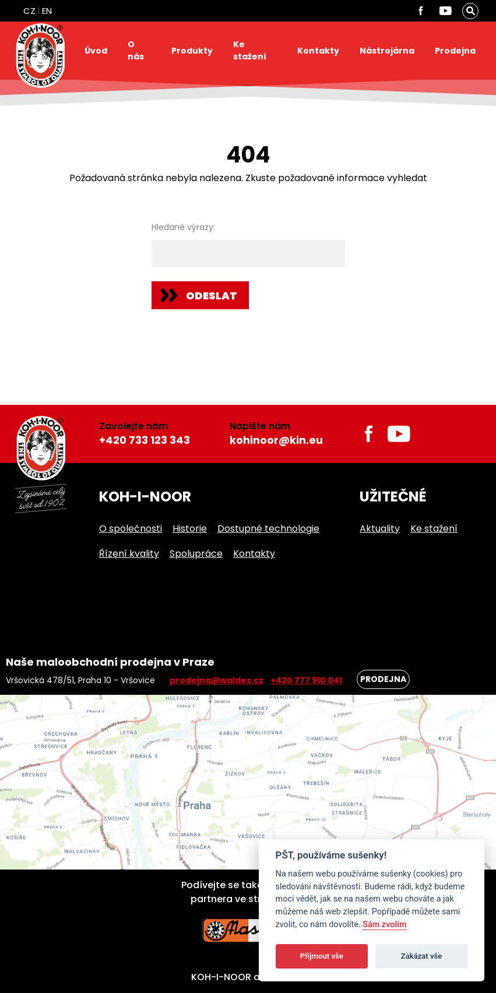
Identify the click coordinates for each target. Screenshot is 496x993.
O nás (136, 50)
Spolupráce (196, 553)
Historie (190, 528)
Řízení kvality (129, 553)
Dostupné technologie (268, 528)
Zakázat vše (421, 956)
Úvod (96, 50)
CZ (29, 11)
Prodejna (455, 50)
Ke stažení (249, 50)
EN (47, 11)
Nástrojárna (387, 50)
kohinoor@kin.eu (276, 440)
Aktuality (380, 528)
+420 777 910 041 (306, 680)
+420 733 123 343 (144, 440)
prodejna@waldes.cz (216, 680)
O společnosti (130, 528)
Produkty (192, 50)
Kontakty (318, 50)
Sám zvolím (384, 925)
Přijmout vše (321, 956)
